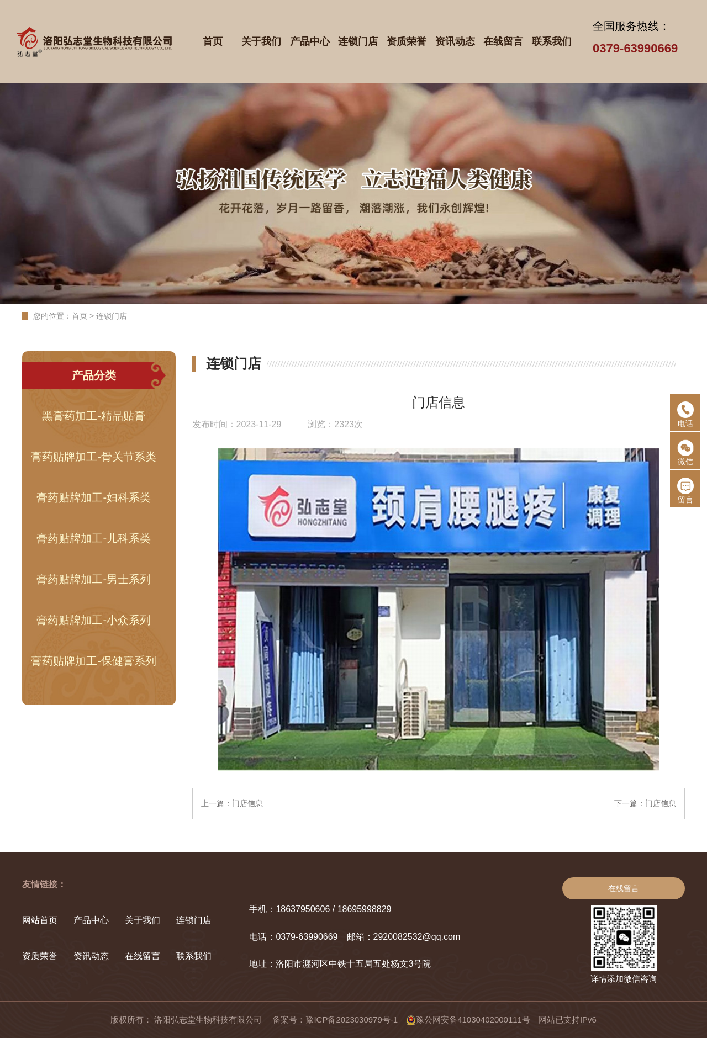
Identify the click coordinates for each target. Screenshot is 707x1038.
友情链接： (44, 884)
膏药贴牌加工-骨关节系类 (93, 457)
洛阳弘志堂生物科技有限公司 (209, 1019)
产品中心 (91, 920)
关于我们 (142, 920)
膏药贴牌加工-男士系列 (93, 579)
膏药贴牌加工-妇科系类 (93, 497)
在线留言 (142, 956)
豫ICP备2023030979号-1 (351, 1019)
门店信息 (247, 803)
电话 (685, 414)
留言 (685, 491)
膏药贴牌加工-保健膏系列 (93, 661)
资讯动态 (91, 956)
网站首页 (39, 920)
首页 (79, 315)
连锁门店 (111, 315)
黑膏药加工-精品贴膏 (93, 416)
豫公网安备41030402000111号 (468, 1019)
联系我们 (194, 956)
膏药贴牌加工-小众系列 (93, 620)
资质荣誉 (39, 956)
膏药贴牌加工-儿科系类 (93, 538)
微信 (685, 452)
